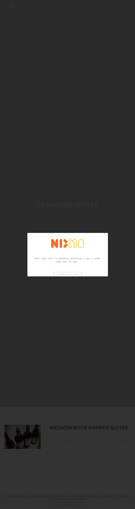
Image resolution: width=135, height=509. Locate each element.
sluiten (105, 226)
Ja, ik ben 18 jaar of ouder (67, 267)
